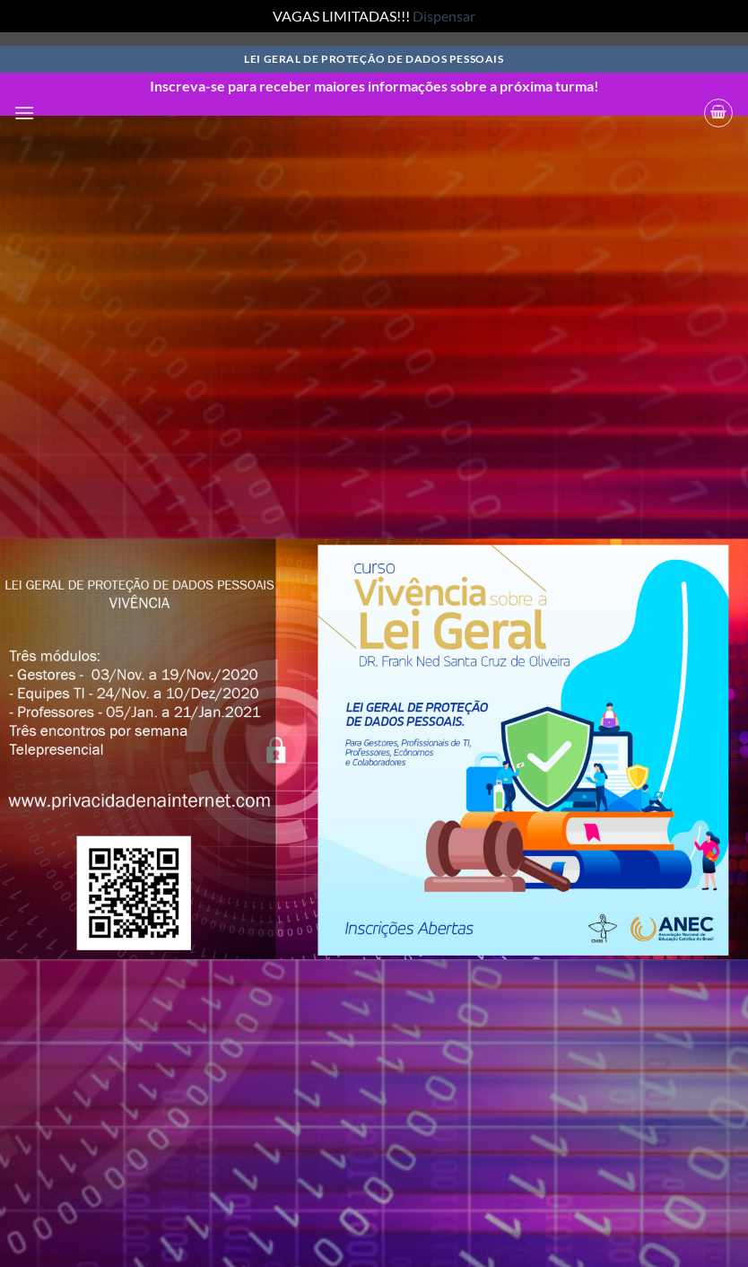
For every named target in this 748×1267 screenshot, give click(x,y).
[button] (24, 113)
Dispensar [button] (444, 15)
